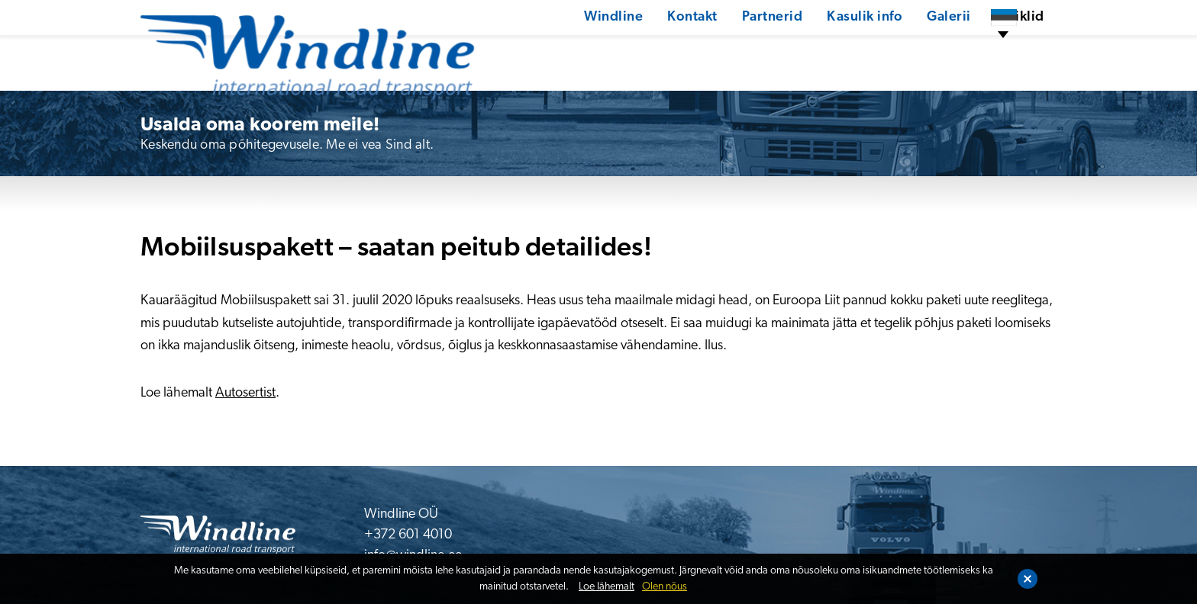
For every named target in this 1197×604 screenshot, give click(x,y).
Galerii (895, 49)
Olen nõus (664, 587)
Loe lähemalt (606, 587)
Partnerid (716, 49)
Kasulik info (810, 49)
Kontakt (636, 49)
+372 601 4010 (408, 535)
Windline (557, 49)
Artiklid (966, 49)
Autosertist (245, 393)
